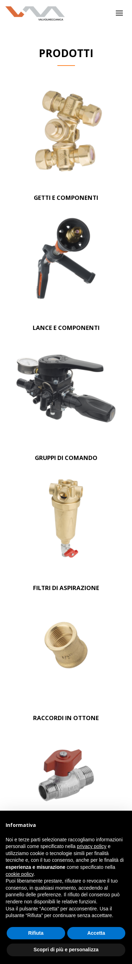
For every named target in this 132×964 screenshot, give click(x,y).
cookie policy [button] (19, 874)
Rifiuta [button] (36, 933)
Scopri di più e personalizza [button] (65, 949)
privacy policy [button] (91, 846)
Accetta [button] (96, 933)
